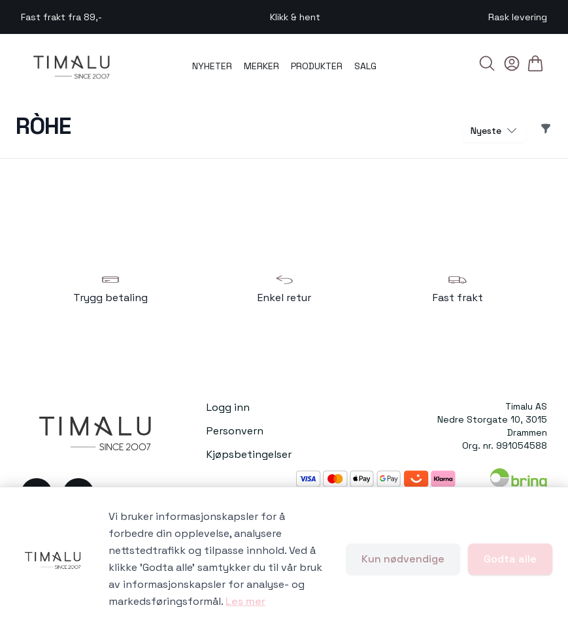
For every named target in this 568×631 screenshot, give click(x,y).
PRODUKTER (316, 66)
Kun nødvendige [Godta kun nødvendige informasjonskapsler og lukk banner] (402, 559)
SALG (365, 66)
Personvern (235, 431)
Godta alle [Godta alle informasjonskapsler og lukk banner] (510, 559)
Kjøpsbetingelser (249, 454)
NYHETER (212, 66)
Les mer (245, 601)
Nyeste (494, 130)
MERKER (261, 66)
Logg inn (228, 407)
